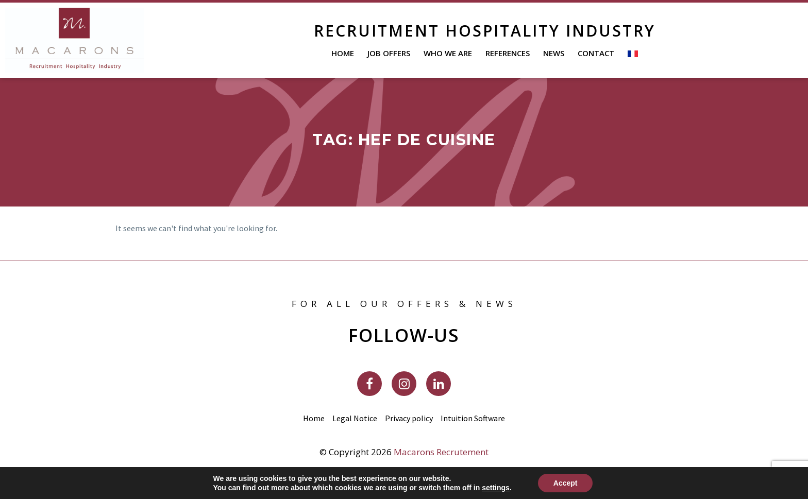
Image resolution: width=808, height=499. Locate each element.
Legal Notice (354, 418)
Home (342, 53)
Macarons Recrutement (441, 452)
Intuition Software (473, 418)
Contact (596, 53)
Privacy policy (409, 418)
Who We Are (448, 53)
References (507, 53)
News (553, 53)
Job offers (388, 53)
